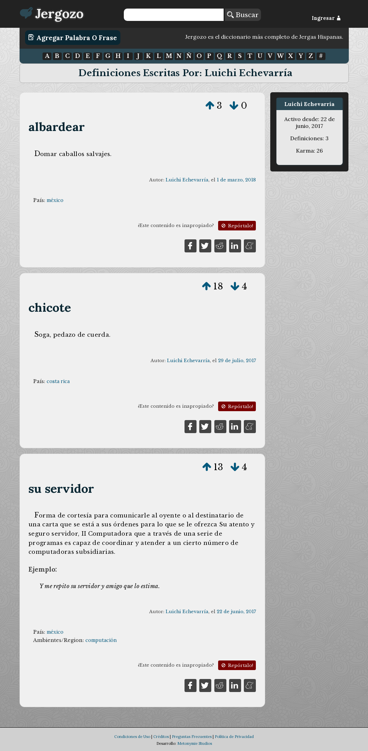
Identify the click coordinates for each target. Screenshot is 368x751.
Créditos (161, 736)
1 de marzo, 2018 (236, 179)
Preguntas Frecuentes (192, 736)
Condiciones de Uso (132, 736)
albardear (56, 126)
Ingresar (326, 18)
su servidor (61, 488)
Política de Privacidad (234, 736)
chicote (49, 307)
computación (101, 640)
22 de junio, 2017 (236, 611)
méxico (55, 200)
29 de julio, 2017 (237, 360)
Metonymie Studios (194, 743)
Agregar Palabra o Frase (72, 37)
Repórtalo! (236, 225)
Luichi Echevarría (187, 179)
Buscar (243, 15)
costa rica (58, 381)
